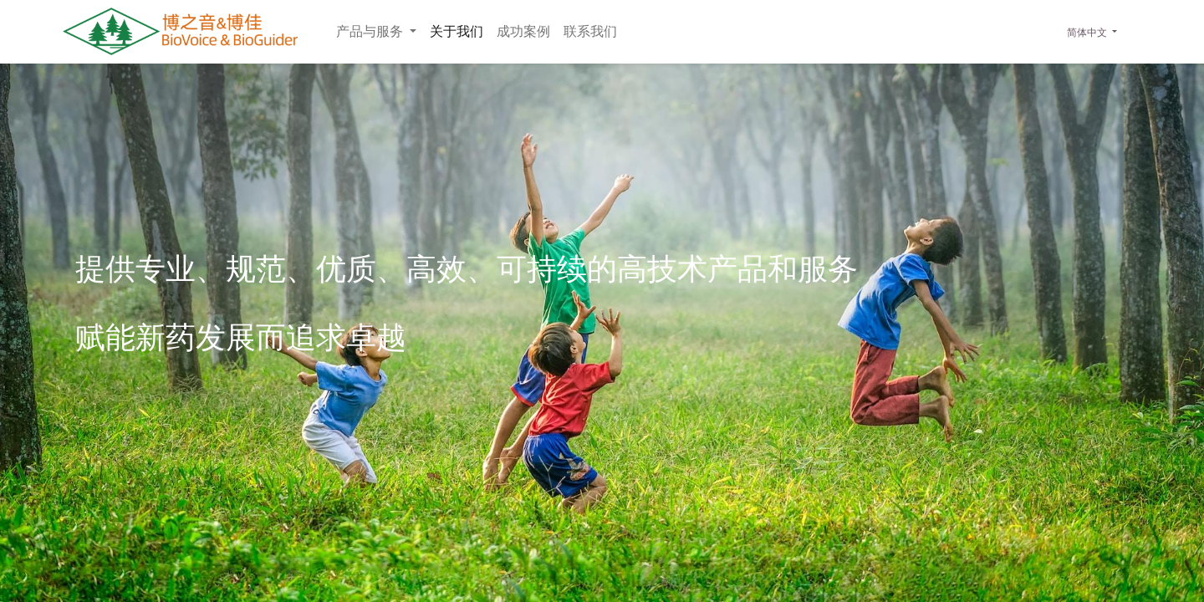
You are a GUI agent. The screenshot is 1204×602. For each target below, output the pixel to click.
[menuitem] (456, 31)
